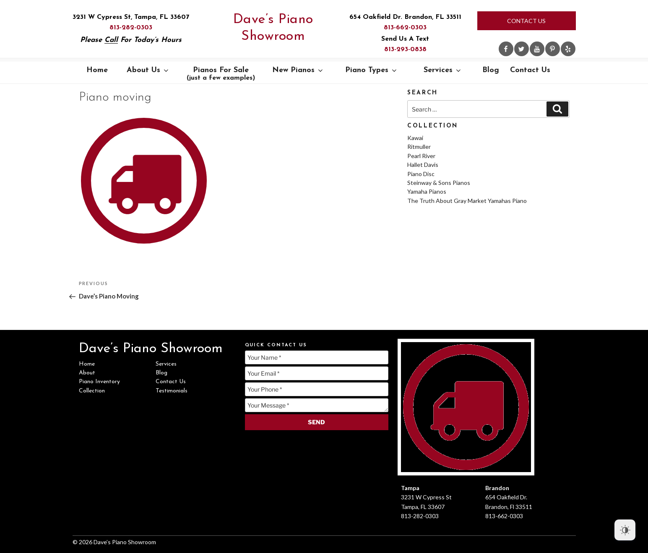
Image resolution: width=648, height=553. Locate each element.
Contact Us (526, 20)
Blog (490, 70)
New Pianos (298, 70)
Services (443, 70)
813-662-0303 (405, 27)
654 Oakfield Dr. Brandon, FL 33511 (405, 17)
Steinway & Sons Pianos (438, 182)
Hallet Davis (422, 164)
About (87, 373)
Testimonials (171, 391)
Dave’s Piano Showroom (273, 28)
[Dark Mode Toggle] (624, 529)
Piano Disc (421, 173)
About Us (148, 70)
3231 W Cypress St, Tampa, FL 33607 (131, 17)
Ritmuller (419, 146)
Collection (92, 391)
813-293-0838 (405, 49)
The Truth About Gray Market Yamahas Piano (467, 200)
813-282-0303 (130, 27)
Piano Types (371, 70)
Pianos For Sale (220, 73)
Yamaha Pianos (426, 191)
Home (97, 70)
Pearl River (421, 155)
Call (111, 40)
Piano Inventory (99, 382)
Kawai (415, 137)
